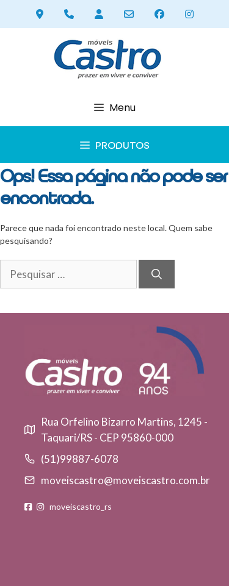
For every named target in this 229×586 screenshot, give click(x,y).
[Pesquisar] (157, 274)
